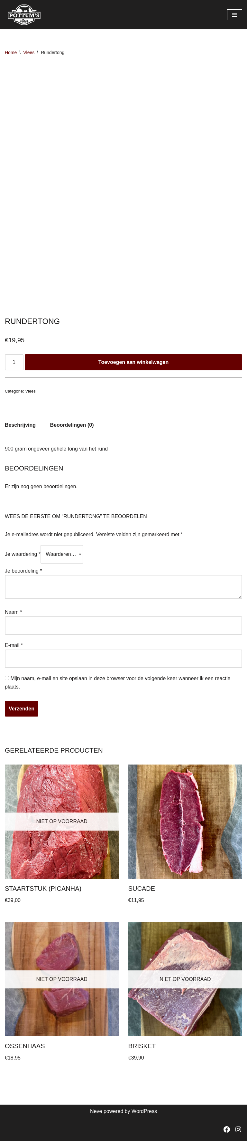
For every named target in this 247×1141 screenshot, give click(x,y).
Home (11, 52)
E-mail (14, 645)
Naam (13, 612)
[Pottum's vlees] (24, 15)
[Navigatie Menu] (234, 14)
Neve (96, 1111)
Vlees (28, 52)
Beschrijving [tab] (20, 425)
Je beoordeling (23, 571)
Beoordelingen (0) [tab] (72, 425)
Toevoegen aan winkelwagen (133, 362)
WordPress (144, 1111)
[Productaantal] (14, 362)
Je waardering (23, 554)
